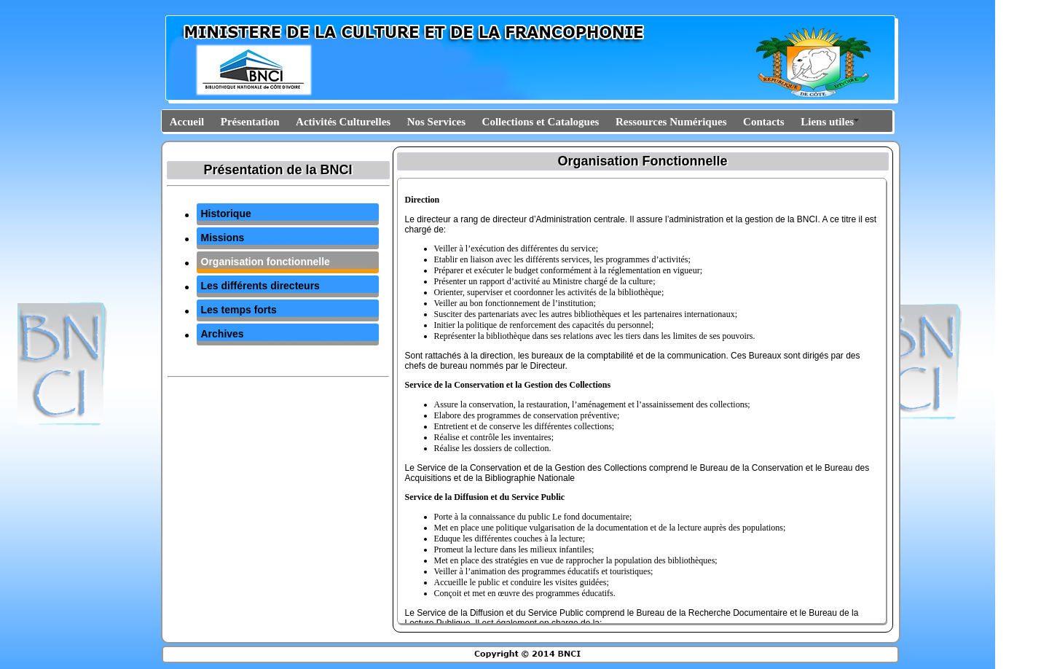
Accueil (187, 122)
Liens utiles (827, 122)
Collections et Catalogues (541, 122)
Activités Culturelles (343, 122)
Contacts (764, 122)
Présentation (250, 122)
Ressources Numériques (671, 122)
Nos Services (436, 122)
